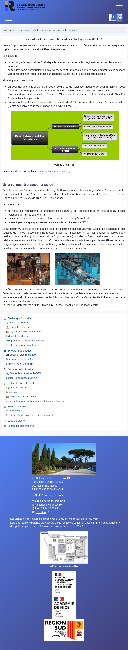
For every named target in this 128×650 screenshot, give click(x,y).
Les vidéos (11, 392)
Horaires (42, 512)
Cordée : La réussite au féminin (21, 378)
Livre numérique (14, 410)
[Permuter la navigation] (119, 3)
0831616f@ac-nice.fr (55, 500)
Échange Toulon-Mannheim (19, 363)
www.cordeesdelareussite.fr (53, 171)
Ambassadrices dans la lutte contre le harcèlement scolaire (35, 401)
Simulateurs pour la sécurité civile (23, 345)
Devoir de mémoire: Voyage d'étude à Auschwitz (30, 415)
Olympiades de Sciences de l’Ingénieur (25, 340)
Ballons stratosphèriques (18, 336)
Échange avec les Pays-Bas (19, 359)
